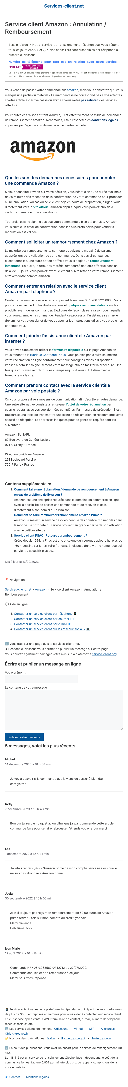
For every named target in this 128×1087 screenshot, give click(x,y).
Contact (14, 1077)
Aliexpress (108, 1028)
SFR (91, 1028)
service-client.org (104, 654)
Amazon (72, 90)
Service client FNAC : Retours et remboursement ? (50, 535)
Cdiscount (61, 1028)
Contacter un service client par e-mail (40, 624)
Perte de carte (101, 1038)
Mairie (51, 1038)
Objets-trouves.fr (16, 1033)
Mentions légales (37, 1077)
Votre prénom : (15, 672)
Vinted (78, 1028)
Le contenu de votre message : (26, 687)
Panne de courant (73, 1038)
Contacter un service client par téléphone (43, 613)
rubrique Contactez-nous (48, 355)
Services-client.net (64, 6)
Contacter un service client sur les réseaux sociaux (49, 629)
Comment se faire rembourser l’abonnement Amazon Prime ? (58, 515)
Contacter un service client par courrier (41, 619)
